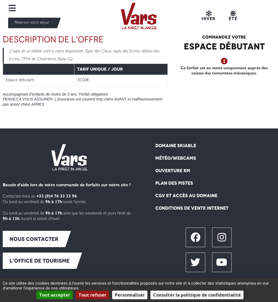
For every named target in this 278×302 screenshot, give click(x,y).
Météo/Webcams (175, 158)
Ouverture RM (172, 170)
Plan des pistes (174, 183)
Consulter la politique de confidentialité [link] (197, 295)
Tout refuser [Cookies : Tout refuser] (92, 295)
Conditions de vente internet (192, 208)
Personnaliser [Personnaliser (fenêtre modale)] (130, 295)
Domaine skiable (175, 145)
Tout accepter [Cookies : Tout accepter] (54, 295)
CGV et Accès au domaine (186, 195)
